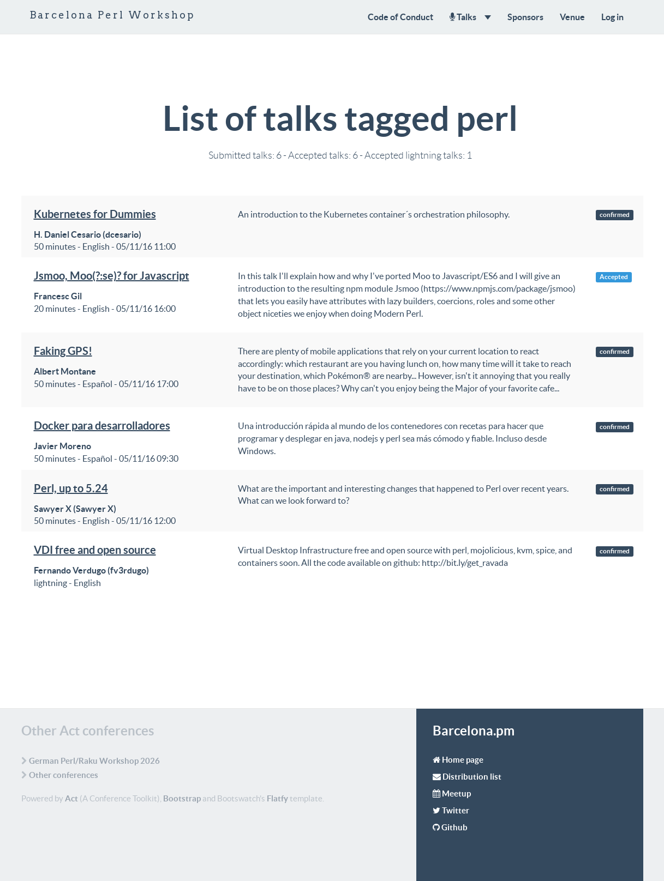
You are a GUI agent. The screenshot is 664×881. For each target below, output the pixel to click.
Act (71, 798)
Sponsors (525, 17)
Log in (612, 17)
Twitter (455, 810)
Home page (462, 759)
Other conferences (63, 775)
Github (454, 827)
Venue (572, 17)
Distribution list (471, 776)
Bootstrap (182, 798)
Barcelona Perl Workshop (112, 15)
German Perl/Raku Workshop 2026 (94, 760)
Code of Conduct (400, 17)
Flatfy (277, 798)
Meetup (456, 793)
